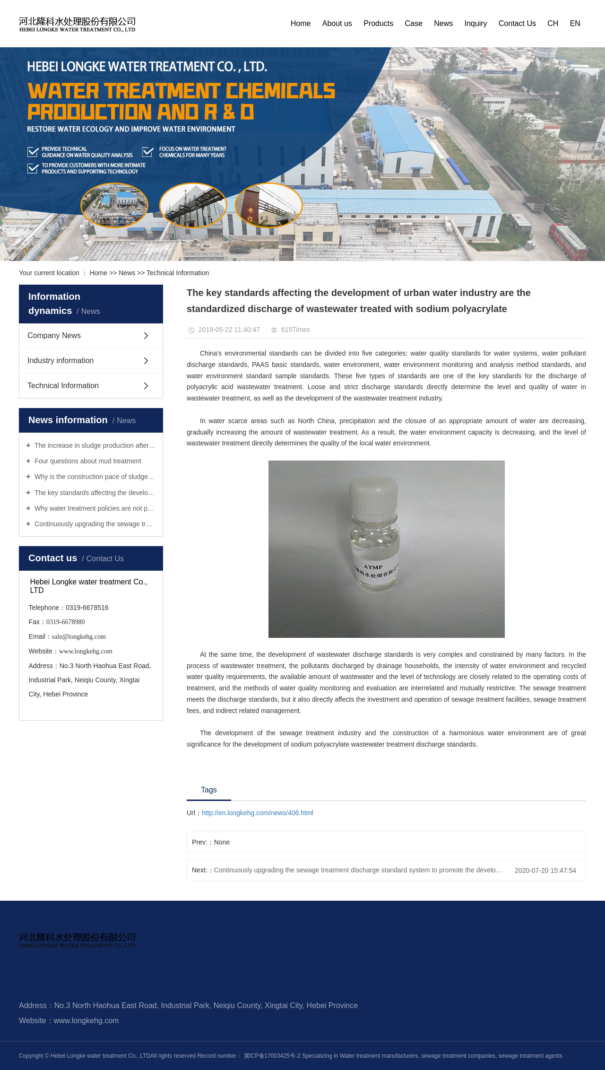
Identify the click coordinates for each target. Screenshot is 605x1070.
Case (414, 23)
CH (552, 23)
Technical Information (178, 273)
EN (575, 23)
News (443, 23)
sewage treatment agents (529, 1056)
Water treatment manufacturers (379, 1056)
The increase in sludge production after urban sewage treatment (94, 445)
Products (378, 23)
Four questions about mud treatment (87, 461)
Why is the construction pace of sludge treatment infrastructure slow (94, 476)
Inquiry (476, 23)
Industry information (60, 361)
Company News (54, 335)
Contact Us (517, 23)
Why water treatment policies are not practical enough (94, 508)
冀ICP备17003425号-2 (272, 1056)
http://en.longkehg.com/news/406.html (257, 813)
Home (301, 23)
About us (337, 23)
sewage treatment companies (457, 1056)
